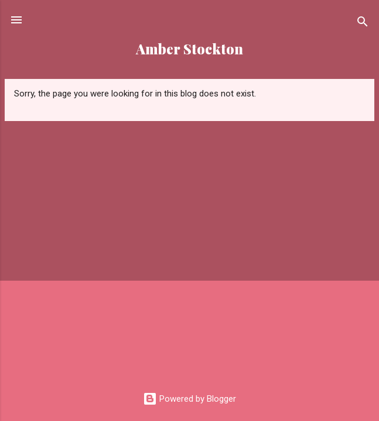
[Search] (363, 24)
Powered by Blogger (189, 399)
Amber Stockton (189, 49)
